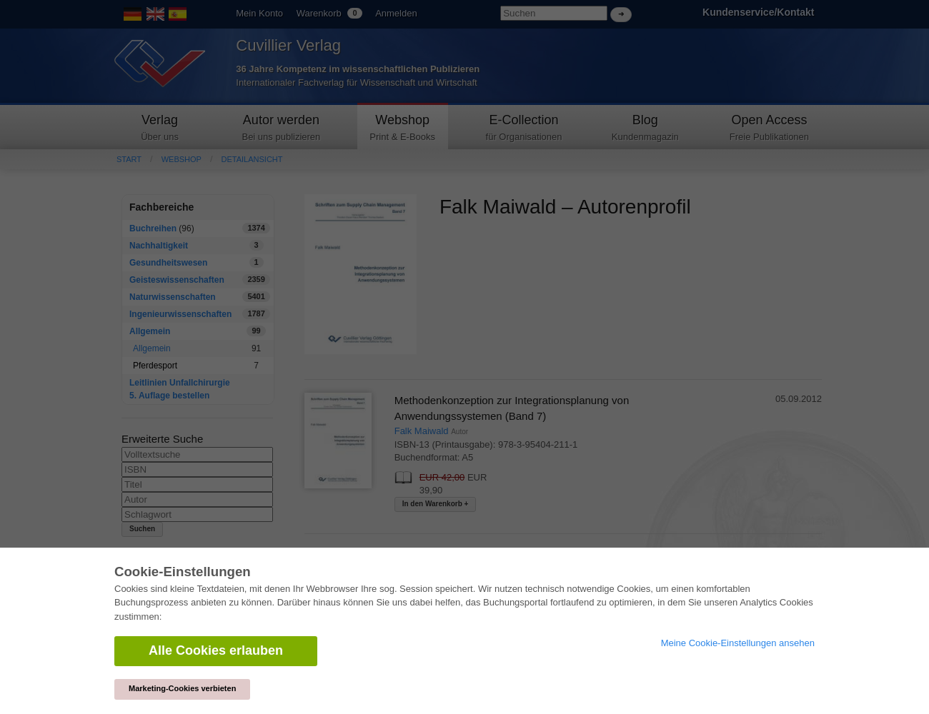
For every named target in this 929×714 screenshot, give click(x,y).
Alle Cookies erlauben (216, 650)
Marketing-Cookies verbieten (182, 688)
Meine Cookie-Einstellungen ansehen (738, 643)
